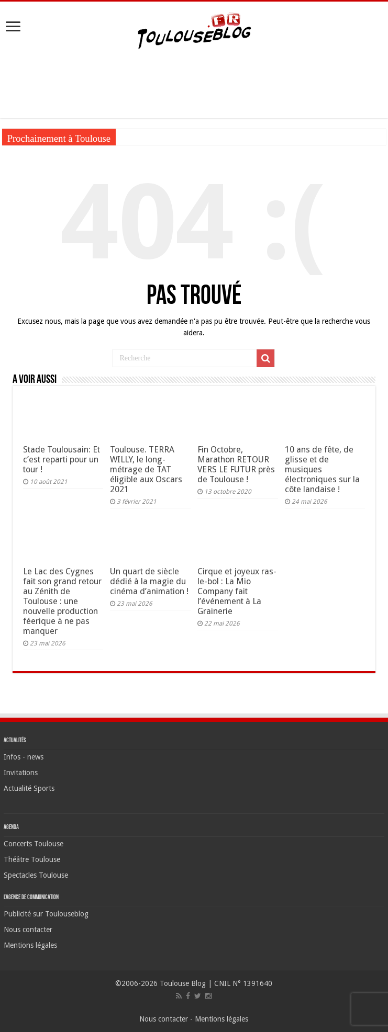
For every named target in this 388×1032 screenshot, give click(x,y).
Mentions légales (30, 945)
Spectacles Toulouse (36, 875)
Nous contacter (28, 929)
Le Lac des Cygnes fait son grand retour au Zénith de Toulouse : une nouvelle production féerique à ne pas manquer (62, 601)
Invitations (21, 772)
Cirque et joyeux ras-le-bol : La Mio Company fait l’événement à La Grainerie (236, 591)
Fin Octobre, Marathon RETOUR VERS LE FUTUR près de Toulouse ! (236, 464)
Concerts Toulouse (33, 844)
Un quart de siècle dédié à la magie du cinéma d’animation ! (149, 581)
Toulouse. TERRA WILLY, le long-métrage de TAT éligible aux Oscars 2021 (146, 469)
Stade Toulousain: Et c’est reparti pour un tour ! (61, 459)
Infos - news (23, 757)
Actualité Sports (29, 788)
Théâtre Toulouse (32, 859)
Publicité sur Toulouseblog (46, 914)
